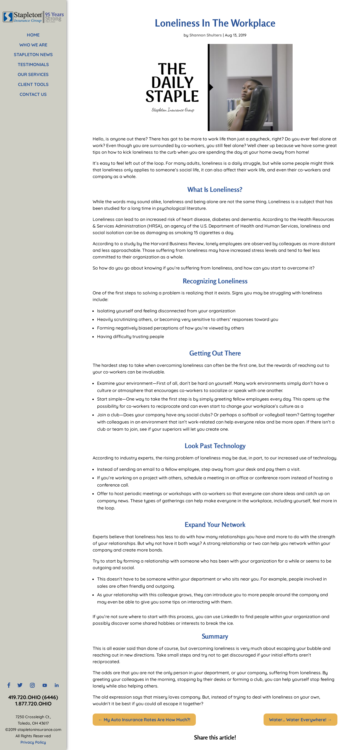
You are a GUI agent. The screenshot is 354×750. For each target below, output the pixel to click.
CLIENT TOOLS (33, 84)
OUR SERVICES (33, 74)
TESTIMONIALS (33, 64)
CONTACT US (33, 94)
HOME (33, 35)
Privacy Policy (33, 742)
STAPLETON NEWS (33, 54)
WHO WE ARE (33, 45)
